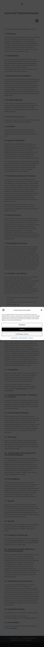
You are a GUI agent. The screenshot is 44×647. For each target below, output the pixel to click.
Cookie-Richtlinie (14, 337)
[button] (41, 310)
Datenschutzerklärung (23, 337)
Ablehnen (22, 329)
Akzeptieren (22, 324)
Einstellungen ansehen (22, 334)
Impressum (31, 337)
